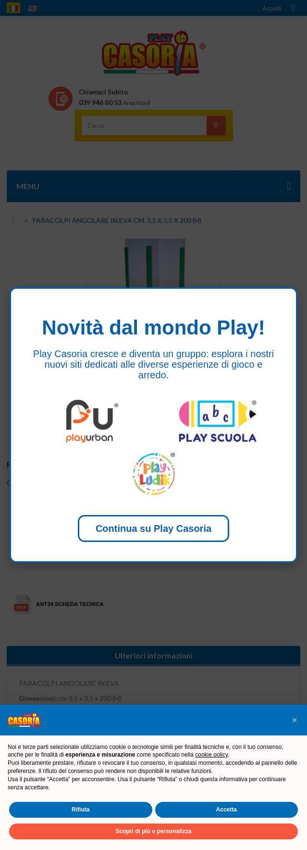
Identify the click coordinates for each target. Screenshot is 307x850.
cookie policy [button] (211, 754)
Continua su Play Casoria (153, 528)
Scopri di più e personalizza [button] (153, 831)
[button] (294, 720)
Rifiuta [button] (80, 809)
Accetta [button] (226, 809)
